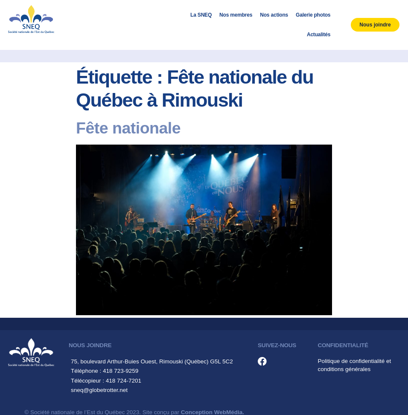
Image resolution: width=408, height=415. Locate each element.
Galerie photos (313, 15)
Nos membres (235, 15)
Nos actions (274, 15)
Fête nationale (128, 128)
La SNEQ (201, 15)
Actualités (318, 35)
